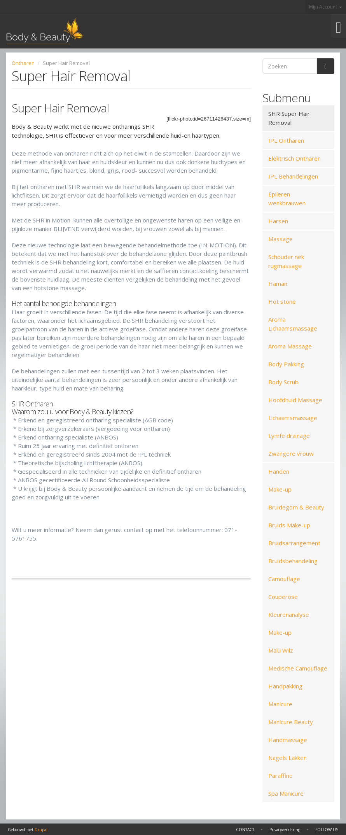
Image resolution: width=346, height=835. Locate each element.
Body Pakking (286, 364)
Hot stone (282, 301)
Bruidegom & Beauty (296, 507)
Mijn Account (325, 7)
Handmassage (287, 740)
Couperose (283, 596)
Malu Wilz (280, 650)
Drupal (41, 829)
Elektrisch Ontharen (294, 158)
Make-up (280, 489)
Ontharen (23, 63)
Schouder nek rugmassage (286, 261)
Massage (280, 239)
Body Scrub (283, 382)
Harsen (278, 221)
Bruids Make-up (289, 525)
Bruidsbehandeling (293, 561)
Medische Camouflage (297, 668)
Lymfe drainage (289, 435)
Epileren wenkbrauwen (287, 198)
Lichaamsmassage (292, 418)
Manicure (280, 704)
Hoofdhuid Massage (295, 400)
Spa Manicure (286, 793)
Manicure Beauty (290, 722)
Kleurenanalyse (288, 614)
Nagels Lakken (287, 757)
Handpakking (285, 686)
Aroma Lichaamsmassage (292, 323)
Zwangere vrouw (291, 453)
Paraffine (280, 775)
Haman (277, 283)
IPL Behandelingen (293, 176)
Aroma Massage (290, 346)
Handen (278, 471)
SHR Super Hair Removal (289, 118)
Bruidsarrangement (294, 543)
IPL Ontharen (286, 140)
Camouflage (284, 579)
